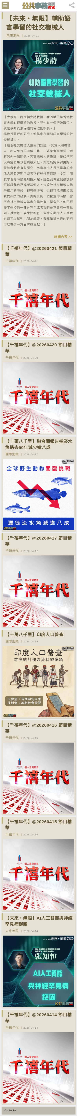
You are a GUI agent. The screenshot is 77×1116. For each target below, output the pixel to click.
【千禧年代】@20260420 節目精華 (38, 347)
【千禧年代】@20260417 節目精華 (38, 541)
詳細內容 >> (63, 236)
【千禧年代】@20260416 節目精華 (38, 728)
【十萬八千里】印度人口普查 (34, 634)
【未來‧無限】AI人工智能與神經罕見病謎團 (39, 921)
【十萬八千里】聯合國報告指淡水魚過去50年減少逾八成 (38, 444)
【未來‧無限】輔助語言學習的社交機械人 (38, 23)
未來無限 (13, 35)
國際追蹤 (12, 454)
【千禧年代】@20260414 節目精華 (38, 1017)
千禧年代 (12, 261)
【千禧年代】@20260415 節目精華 (38, 824)
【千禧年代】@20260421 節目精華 (38, 251)
